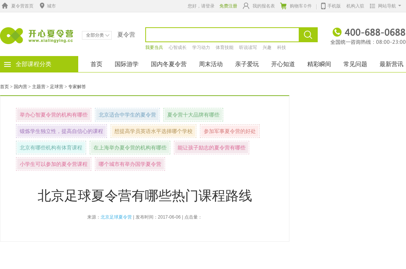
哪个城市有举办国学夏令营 (130, 164)
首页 (96, 64)
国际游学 (127, 64)
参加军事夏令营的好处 (230, 131)
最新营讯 (391, 64)
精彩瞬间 (319, 64)
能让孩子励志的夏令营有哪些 (211, 148)
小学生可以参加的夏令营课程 (54, 164)
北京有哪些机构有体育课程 (51, 148)
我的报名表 (259, 6)
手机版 (331, 5)
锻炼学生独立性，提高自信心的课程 (61, 131)
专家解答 (77, 86)
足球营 (56, 86)
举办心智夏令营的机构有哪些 (54, 115)
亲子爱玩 (247, 64)
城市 (47, 6)
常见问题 (355, 64)
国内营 (20, 86)
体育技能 (225, 47)
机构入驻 (355, 6)
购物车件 (296, 6)
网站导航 (384, 6)
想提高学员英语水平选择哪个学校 (153, 131)
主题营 (38, 86)
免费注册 (228, 6)
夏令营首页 (17, 6)
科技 (281, 47)
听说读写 (248, 47)
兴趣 (267, 47)
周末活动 (211, 64)
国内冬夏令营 (169, 64)
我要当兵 (154, 47)
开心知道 (283, 64)
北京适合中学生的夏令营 (127, 115)
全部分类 (98, 35)
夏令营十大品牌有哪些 (193, 115)
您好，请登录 (201, 6)
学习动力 (201, 47)
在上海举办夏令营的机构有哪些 (129, 148)
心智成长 (178, 47)
